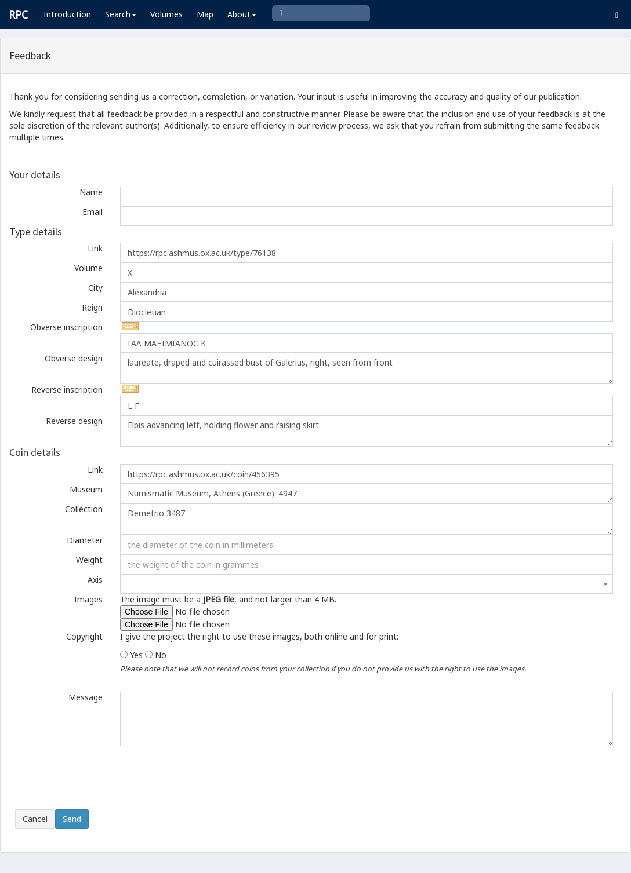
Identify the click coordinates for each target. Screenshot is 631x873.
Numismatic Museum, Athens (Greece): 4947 (366, 493)
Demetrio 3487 (366, 519)
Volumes (166, 14)
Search (120, 14)
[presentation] (103, 774)
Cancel (35, 818)
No (160, 654)
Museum (86, 489)
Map (205, 14)
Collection (84, 508)
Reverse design (74, 420)
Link (95, 248)
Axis (95, 579)
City (95, 287)
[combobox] (366, 584)
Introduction (67, 14)
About (241, 14)
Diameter (85, 540)
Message (85, 697)
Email (92, 211)
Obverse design (74, 358)
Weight (89, 559)
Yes (136, 654)
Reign (92, 307)
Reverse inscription (67, 389)
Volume (88, 267)
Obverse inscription (66, 327)
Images (88, 599)
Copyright (84, 636)
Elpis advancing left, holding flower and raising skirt (366, 431)
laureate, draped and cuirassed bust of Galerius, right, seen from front (366, 368)
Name (91, 192)
